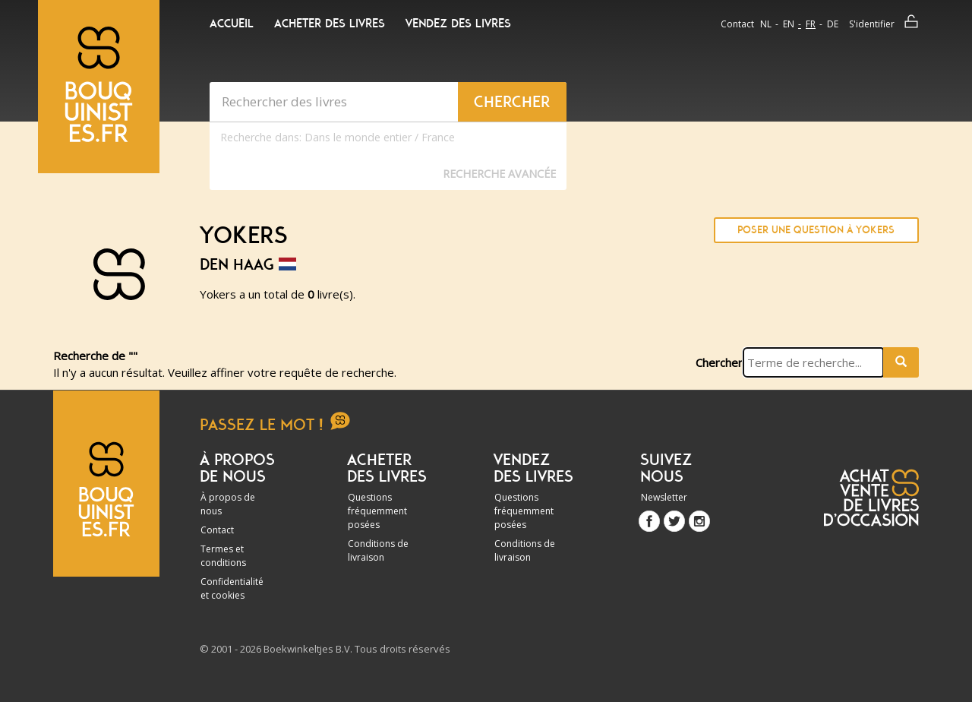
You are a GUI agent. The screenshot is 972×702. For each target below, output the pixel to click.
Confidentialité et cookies (232, 588)
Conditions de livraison (378, 550)
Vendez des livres (458, 23)
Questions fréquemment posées (377, 511)
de (832, 23)
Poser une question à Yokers (816, 230)
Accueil (232, 23)
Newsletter (664, 497)
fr (811, 23)
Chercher (719, 362)
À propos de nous (227, 504)
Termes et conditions (223, 555)
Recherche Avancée (499, 173)
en (788, 23)
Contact (737, 23)
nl (766, 23)
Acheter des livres (329, 23)
